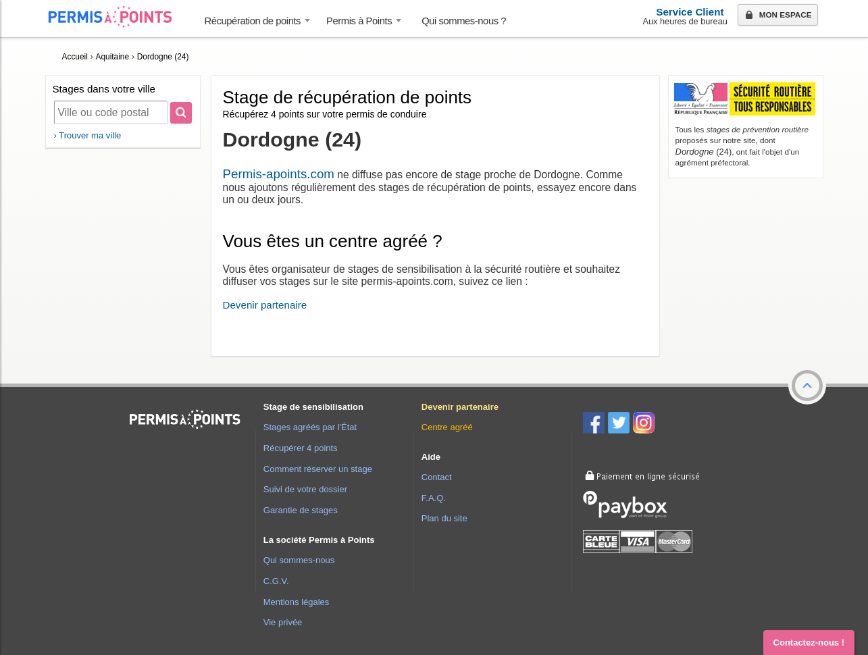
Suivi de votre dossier (305, 489)
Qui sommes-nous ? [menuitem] (464, 21)
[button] (807, 385)
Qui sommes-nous (298, 560)
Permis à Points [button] (359, 21)
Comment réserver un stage (317, 469)
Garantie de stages (300, 510)
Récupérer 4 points (300, 448)
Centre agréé (447, 427)
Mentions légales (296, 602)
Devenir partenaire (265, 305)
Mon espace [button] (777, 15)
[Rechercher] (181, 113)
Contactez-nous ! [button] (808, 642)
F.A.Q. (434, 498)
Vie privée (283, 622)
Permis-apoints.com (278, 174)
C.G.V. (276, 581)
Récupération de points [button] (253, 21)
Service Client (689, 12)
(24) (703, 152)
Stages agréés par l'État (310, 427)
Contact (437, 477)
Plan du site (444, 518)
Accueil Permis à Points (117, 16)
